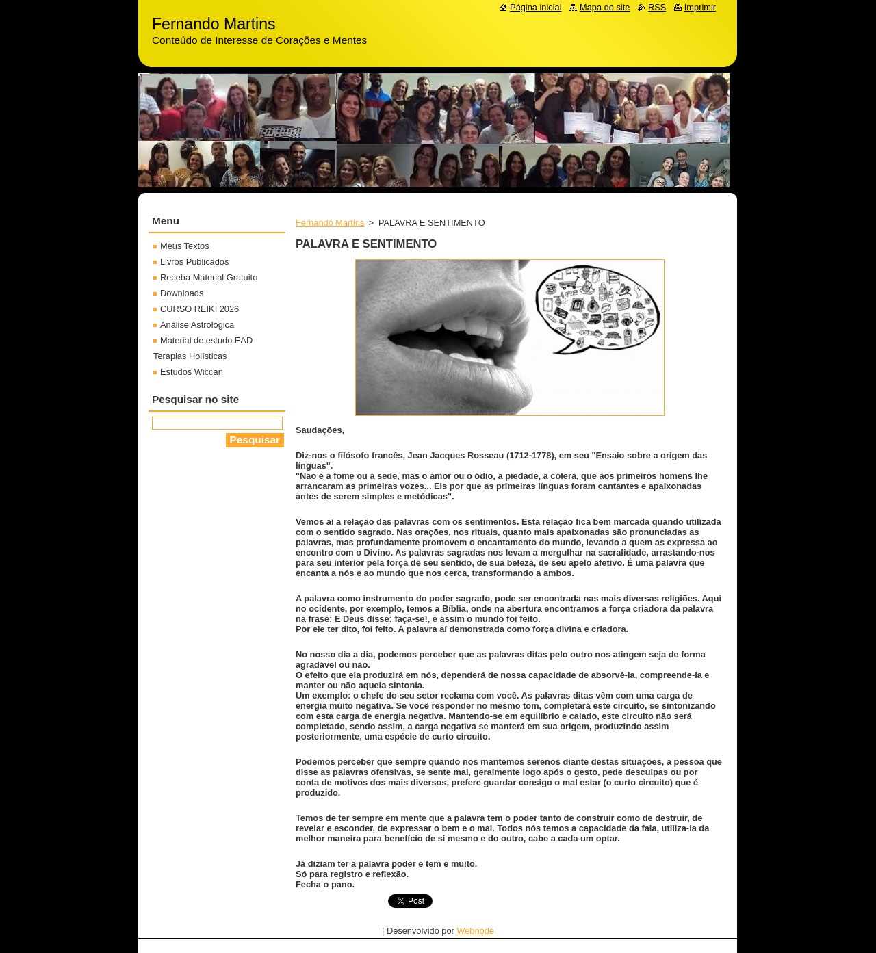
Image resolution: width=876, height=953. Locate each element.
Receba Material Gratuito (208, 277)
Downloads (181, 293)
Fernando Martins (330, 223)
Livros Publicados (194, 262)
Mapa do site (605, 7)
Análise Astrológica (197, 324)
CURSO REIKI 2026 (199, 309)
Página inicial (535, 7)
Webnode (475, 931)
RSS (657, 7)
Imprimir (700, 7)
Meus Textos (184, 246)
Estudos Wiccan (191, 372)
